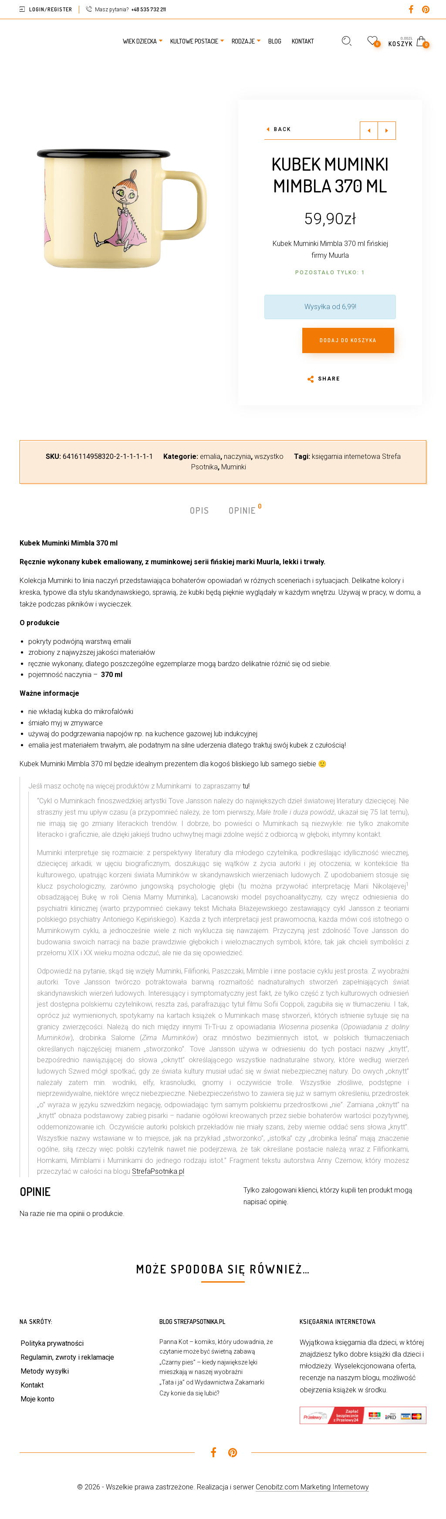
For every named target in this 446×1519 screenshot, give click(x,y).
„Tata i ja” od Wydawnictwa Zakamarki (211, 1382)
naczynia (237, 456)
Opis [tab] (199, 510)
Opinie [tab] (243, 509)
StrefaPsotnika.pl (158, 1171)
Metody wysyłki (44, 1371)
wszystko (269, 456)
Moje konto (37, 1399)
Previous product (369, 130)
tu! (246, 786)
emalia (210, 456)
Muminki (233, 467)
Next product (386, 130)
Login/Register (50, 9)
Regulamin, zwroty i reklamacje (67, 1357)
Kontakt (32, 1385)
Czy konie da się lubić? (189, 1393)
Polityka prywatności (52, 1343)
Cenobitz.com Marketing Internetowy (312, 1487)
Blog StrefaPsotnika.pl (192, 1321)
